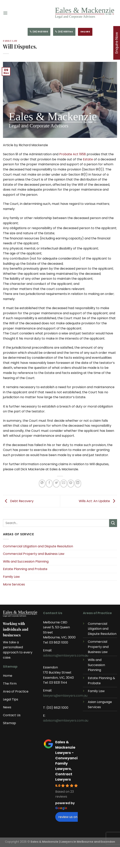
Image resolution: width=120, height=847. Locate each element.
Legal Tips (10, 699)
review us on (69, 817)
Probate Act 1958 (72, 154)
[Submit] (113, 523)
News (7, 707)
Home (7, 675)
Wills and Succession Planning (26, 561)
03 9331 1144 (58, 682)
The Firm (10, 683)
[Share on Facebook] (49, 483)
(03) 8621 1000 (57, 707)
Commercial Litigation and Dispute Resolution (38, 546)
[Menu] (7, 13)
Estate (88, 159)
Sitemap (9, 723)
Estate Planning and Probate (25, 569)
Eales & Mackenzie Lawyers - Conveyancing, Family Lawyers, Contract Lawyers (69, 761)
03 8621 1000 (58, 642)
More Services (14, 584)
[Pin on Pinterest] (71, 483)
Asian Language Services (100, 704)
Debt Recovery (18, 501)
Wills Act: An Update (98, 501)
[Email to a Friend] (63, 483)
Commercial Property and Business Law (33, 553)
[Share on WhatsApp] (42, 483)
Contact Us (12, 715)
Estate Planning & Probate (101, 680)
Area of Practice (15, 691)
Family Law (11, 576)
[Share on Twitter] (56, 483)
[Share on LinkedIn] (78, 483)
